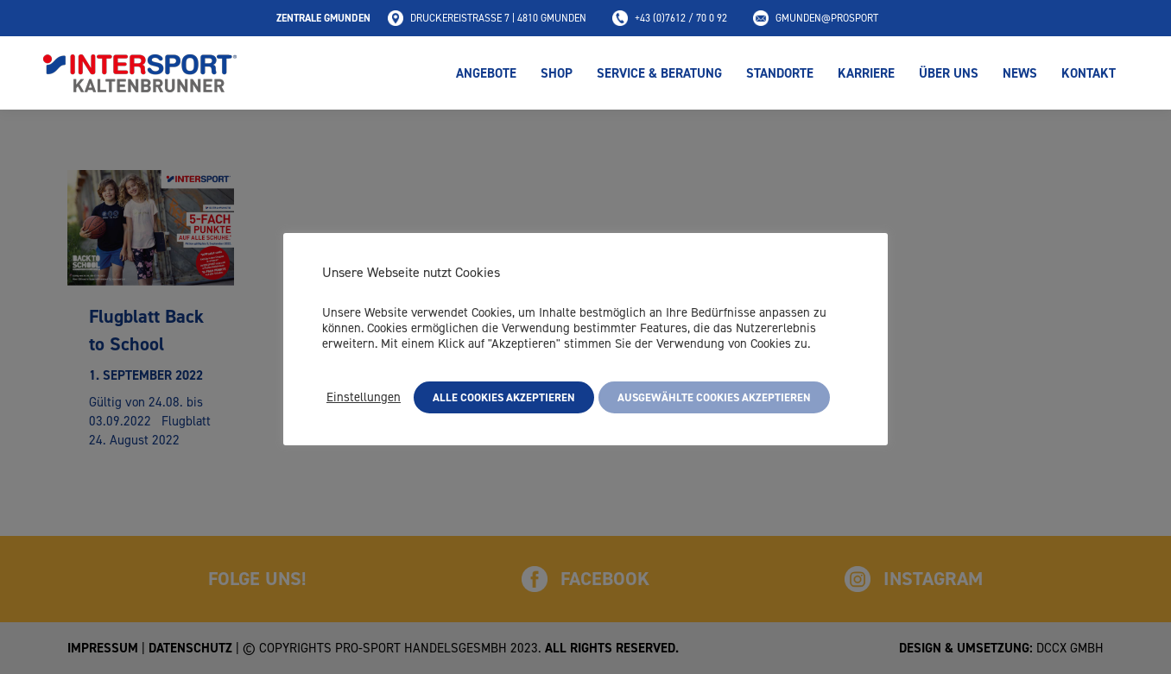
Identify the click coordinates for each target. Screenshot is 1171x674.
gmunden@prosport (815, 18)
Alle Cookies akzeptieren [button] (504, 397)
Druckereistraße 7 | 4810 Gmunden (487, 18)
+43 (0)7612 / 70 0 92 (669, 18)
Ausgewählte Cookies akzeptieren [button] (714, 397)
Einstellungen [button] (363, 397)
